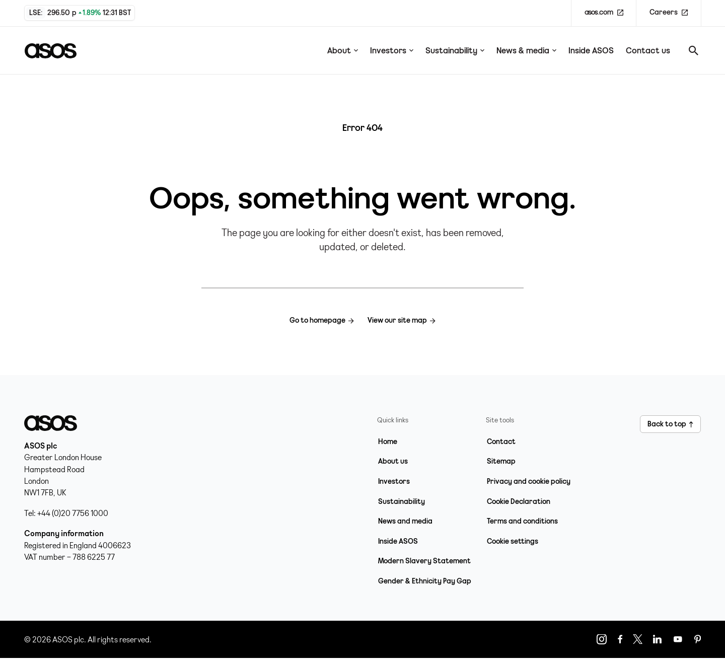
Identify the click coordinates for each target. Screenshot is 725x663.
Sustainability (454, 50)
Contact (501, 441)
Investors (391, 50)
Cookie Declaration (518, 501)
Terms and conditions (522, 521)
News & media (526, 50)
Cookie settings (512, 541)
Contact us (648, 50)
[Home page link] (56, 50)
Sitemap (501, 461)
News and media (405, 521)
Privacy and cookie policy (528, 481)
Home (387, 441)
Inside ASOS (591, 50)
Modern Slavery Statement (424, 560)
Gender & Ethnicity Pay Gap (424, 580)
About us (393, 461)
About (342, 50)
